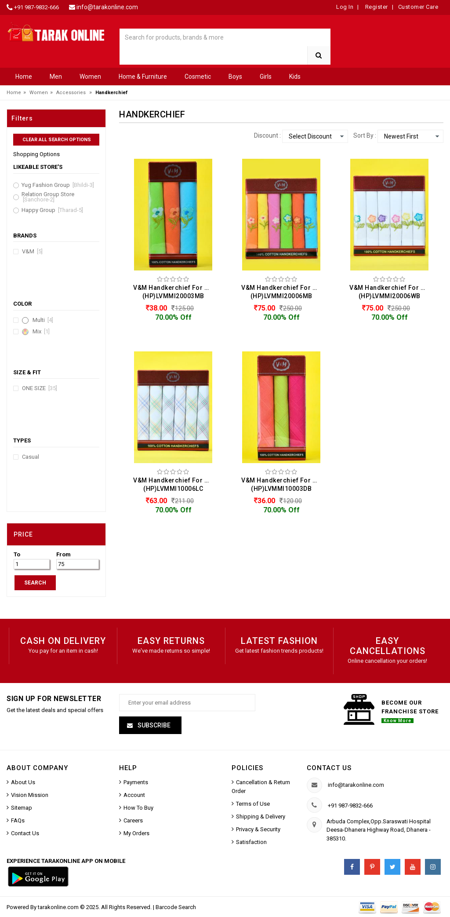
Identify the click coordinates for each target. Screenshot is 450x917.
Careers (133, 820)
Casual (30, 457)
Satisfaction (251, 842)
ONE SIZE (39, 388)
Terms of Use (253, 803)
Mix (41, 331)
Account (134, 795)
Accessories (71, 92)
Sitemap (21, 807)
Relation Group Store (48, 197)
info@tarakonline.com (107, 7)
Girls (266, 76)
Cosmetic (198, 76)
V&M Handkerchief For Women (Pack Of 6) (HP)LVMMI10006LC (175, 484)
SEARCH (35, 583)
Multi (43, 320)
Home (23, 76)
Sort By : (364, 135)
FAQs (18, 820)
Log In (344, 7)
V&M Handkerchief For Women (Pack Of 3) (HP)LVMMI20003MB (175, 292)
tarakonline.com (59, 907)
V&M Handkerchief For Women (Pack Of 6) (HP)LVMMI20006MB (283, 292)
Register (375, 7)
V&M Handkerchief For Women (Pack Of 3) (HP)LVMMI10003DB (283, 484)
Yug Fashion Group (58, 185)
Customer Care (418, 7)
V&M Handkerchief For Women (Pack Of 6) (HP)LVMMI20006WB (391, 292)
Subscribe (153, 725)
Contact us (329, 768)
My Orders (136, 833)
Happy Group (52, 210)
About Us (23, 782)
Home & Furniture (143, 76)
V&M (32, 251)
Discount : (267, 135)
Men (56, 76)
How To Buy (138, 807)
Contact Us (25, 833)
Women (90, 76)
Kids (295, 76)
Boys (235, 76)
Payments (135, 782)
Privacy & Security (258, 829)
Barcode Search (176, 907)
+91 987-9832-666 (36, 7)
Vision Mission (29, 795)
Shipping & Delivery (260, 816)
